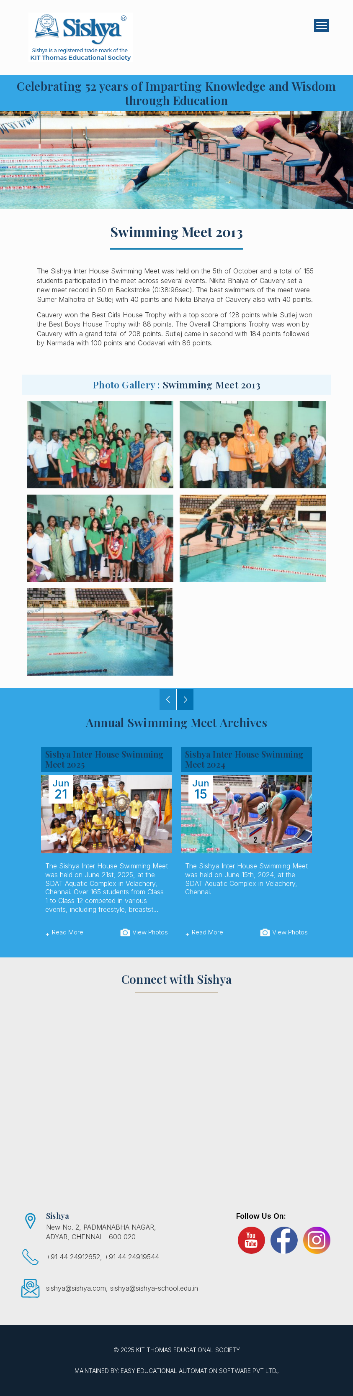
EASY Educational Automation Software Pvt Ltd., (200, 1370)
